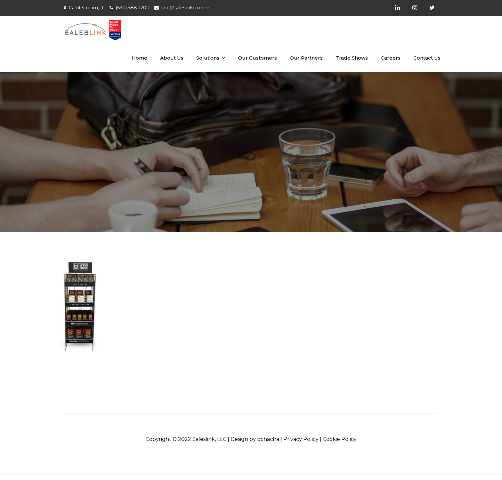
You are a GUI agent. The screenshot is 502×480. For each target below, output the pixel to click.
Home (139, 58)
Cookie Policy (340, 439)
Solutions (207, 58)
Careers (391, 58)
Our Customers (257, 58)
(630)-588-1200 (133, 8)
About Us (171, 58)
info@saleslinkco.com (185, 8)
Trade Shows (352, 58)
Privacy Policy (301, 439)
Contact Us (427, 58)
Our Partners (306, 58)
